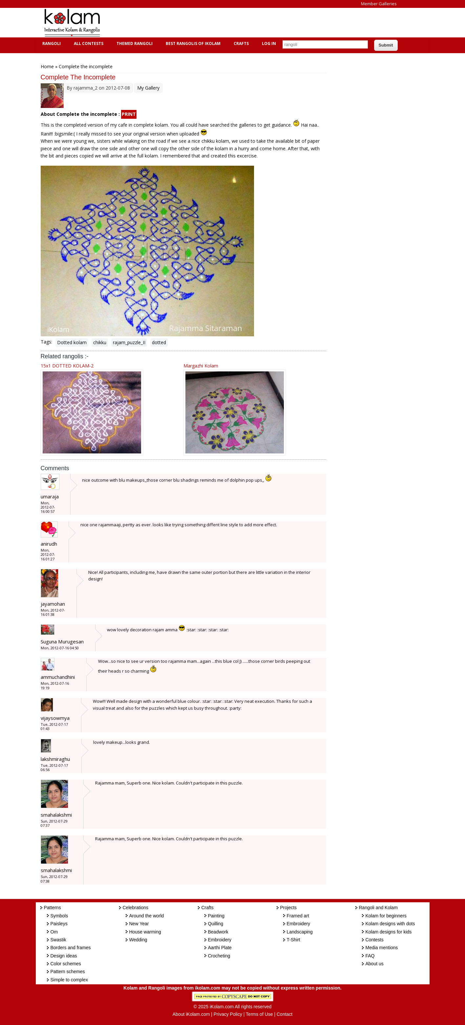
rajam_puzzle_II (129, 342)
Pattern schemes (68, 971)
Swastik (58, 939)
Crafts (240, 43)
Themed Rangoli (134, 43)
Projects (288, 907)
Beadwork (218, 931)
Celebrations (136, 907)
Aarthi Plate (220, 947)
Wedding (138, 939)
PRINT (129, 114)
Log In (269, 43)
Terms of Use (259, 1014)
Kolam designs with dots (390, 923)
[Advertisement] (227, 22)
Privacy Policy (228, 1014)
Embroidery (220, 939)
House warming (145, 931)
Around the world (146, 915)
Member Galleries (379, 4)
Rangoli (51, 43)
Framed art (298, 915)
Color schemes (66, 963)
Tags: (46, 342)
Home (47, 66)
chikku (99, 342)
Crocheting (219, 955)
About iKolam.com (191, 1014)
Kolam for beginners (386, 915)
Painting (216, 915)
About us (375, 963)
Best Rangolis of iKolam (192, 43)
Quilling (215, 923)
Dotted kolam (72, 342)
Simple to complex (69, 979)
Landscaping (300, 931)
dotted (159, 342)
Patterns (52, 907)
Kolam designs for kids (389, 931)
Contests (375, 939)
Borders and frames (71, 947)
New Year (139, 923)
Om (54, 931)
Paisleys (59, 923)
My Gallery (148, 88)
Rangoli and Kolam (378, 907)
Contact (284, 1014)
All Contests (87, 43)
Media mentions (382, 947)
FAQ (370, 955)
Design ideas (64, 955)
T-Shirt (293, 939)
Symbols (59, 915)
